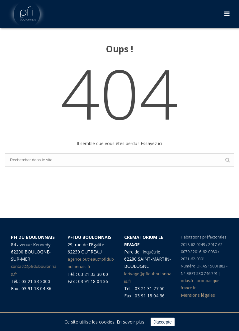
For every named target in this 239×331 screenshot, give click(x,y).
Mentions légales (198, 295)
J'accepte (162, 321)
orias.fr (187, 280)
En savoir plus (130, 322)
